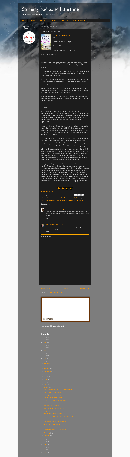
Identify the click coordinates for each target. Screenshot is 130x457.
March (46, 387)
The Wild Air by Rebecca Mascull (54, 408)
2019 (44, 355)
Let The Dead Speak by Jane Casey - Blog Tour (58, 416)
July (45, 376)
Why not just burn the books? (53, 411)
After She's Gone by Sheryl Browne (55, 421)
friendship (70, 198)
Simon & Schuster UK (66, 200)
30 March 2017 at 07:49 (57, 224)
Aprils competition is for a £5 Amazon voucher (58, 389)
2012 (44, 449)
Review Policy (42, 20)
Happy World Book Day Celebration (55, 429)
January (47, 435)
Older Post (84, 288)
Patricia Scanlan (66, 35)
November (47, 366)
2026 (44, 337)
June (46, 379)
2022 (44, 347)
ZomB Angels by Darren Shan (53, 413)
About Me (32, 20)
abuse (52, 198)
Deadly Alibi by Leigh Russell (53, 397)
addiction (57, 198)
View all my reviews (47, 191)
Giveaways (54, 20)
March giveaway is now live (52, 424)
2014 (44, 444)
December (47, 363)
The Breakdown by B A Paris (52, 419)
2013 (44, 447)
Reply (47, 218)
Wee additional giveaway (51, 405)
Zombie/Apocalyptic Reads (80, 20)
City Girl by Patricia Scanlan (52, 392)
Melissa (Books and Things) (55, 209)
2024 (44, 342)
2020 (44, 353)
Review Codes (64, 20)
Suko (47, 224)
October (47, 368)
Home (24, 20)
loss (80, 198)
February (47, 433)
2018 (44, 358)
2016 (44, 439)
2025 (44, 339)
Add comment (46, 236)
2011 (44, 452)
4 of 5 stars (63, 37)
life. (77, 198)
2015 (44, 441)
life (74, 198)
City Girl (55, 35)
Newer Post (46, 288)
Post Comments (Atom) (56, 292)
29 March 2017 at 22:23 (71, 209)
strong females (78, 200)
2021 (44, 350)
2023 (44, 345)
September (47, 371)
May (45, 382)
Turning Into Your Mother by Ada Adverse (56, 395)
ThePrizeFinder (45, 329)
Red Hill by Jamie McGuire (52, 403)
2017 (44, 361)
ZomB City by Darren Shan (52, 427)
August (46, 374)
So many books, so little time (50, 9)
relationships (55, 200)
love (83, 198)
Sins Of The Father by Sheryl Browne (55, 400)
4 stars (48, 198)
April (46, 384)
